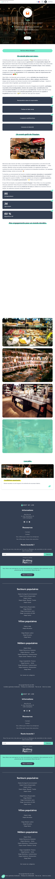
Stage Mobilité (27, 609)
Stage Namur (27, 637)
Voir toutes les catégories (27, 675)
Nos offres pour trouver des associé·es (27, 539)
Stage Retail (27, 669)
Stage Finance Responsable (27, 607)
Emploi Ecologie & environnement (27, 594)
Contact (27, 534)
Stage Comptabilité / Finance (28, 661)
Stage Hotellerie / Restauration (27, 667)
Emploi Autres (27, 598)
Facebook (27, 33)
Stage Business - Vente (27, 663)
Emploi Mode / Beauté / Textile (27, 600)
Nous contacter (27, 575)
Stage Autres (27, 615)
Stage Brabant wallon (27, 633)
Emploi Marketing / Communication (27, 654)
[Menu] (50, 2)
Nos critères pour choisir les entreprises (27, 537)
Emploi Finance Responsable (27, 596)
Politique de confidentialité (27, 687)
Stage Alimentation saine (28, 611)
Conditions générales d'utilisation (12, 687)
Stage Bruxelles (27, 635)
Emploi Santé (27, 602)
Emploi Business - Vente (27, 652)
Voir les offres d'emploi (27, 51)
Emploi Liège (27, 626)
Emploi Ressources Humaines (27, 650)
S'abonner (48, 554)
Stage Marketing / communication (27, 665)
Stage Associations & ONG (27, 613)
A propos (27, 532)
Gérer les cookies (46, 687)
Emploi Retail (27, 648)
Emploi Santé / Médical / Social (27, 656)
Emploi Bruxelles (27, 628)
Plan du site (38, 687)
